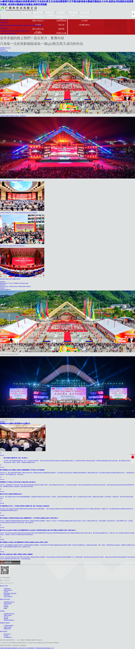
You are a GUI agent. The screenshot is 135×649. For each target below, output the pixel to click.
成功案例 (61, 12)
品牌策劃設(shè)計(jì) (61, 17)
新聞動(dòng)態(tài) (73, 13)
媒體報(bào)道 (7, 628)
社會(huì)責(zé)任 (8, 596)
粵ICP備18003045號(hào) (52, 642)
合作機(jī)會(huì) (84, 25)
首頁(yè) (26, 12)
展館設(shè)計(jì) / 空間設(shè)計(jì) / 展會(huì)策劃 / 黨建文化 (15, 286)
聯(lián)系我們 (84, 12)
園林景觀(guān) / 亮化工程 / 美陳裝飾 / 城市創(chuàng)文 (14, 283)
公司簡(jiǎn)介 (38, 16)
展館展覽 (61, 29)
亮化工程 (61, 25)
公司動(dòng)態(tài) (8, 625)
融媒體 (5, 608)
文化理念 (6, 591)
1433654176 (6, 580)
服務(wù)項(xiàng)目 (49, 13)
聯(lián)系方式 (84, 16)
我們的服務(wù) (4, 28)
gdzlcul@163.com (9, 583)
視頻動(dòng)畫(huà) (61, 34)
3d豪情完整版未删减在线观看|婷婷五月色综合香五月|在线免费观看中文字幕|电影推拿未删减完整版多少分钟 (27, 648)
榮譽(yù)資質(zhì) (38, 20)
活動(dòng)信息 (8, 627)
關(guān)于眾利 (38, 12)
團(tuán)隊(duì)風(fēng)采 (38, 30)
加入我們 (85, 20)
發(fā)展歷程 (38, 33)
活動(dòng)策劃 (61, 20)
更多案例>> (3, 49)
